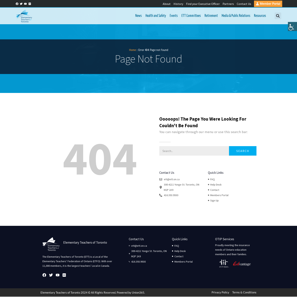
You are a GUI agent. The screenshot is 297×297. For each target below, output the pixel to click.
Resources (259, 16)
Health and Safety (155, 16)
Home (132, 50)
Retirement (210, 16)
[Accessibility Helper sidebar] (292, 29)
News (137, 16)
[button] (277, 16)
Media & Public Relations (235, 16)
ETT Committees (190, 16)
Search (242, 151)
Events (173, 16)
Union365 (138, 293)
